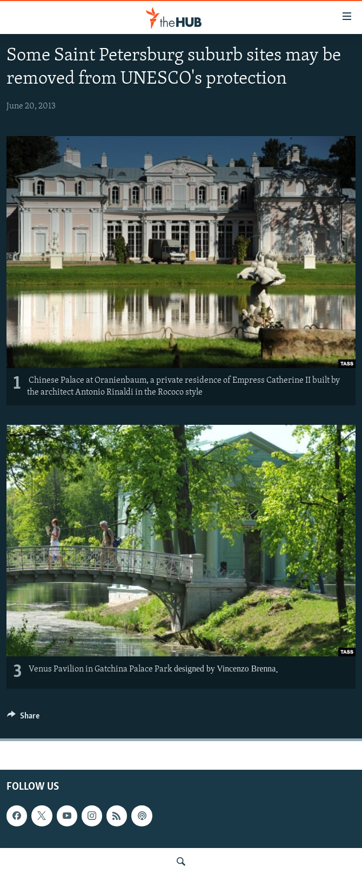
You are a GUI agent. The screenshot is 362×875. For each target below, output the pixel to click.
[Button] (23, 718)
